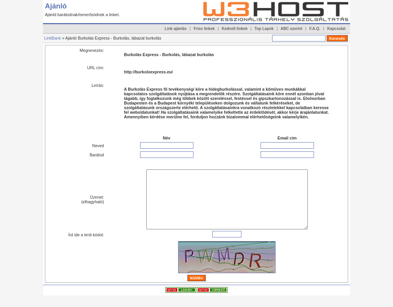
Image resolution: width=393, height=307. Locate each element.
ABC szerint (291, 29)
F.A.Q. (314, 29)
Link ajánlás (176, 29)
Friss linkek (204, 29)
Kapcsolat (336, 29)
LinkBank (52, 38)
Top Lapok (264, 29)
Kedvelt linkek (235, 29)
